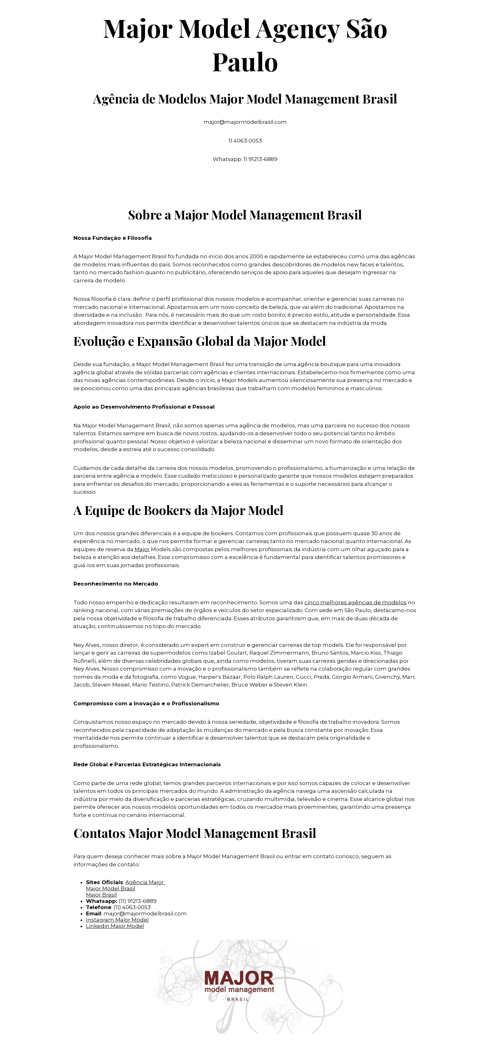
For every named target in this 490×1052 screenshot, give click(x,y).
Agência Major (145, 882)
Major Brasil (101, 895)
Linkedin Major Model (115, 926)
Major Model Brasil (110, 888)
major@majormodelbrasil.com (145, 913)
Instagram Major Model (117, 920)
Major (142, 549)
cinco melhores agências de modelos (355, 602)
